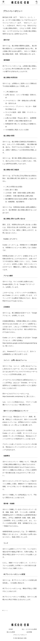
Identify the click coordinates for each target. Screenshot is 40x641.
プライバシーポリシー (20, 635)
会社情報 (29, 632)
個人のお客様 (11, 632)
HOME (11, 629)
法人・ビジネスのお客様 (29, 629)
